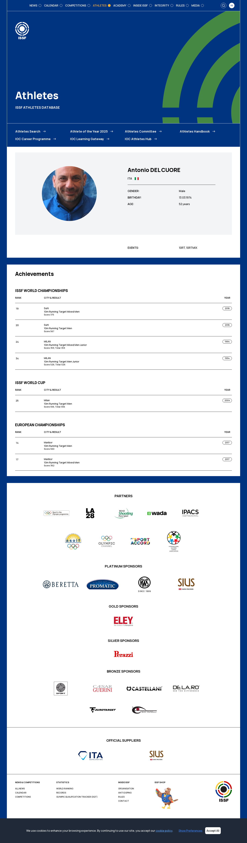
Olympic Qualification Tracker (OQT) (77, 797)
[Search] (223, 5)
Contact (123, 801)
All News (20, 788)
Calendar (20, 792)
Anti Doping (125, 792)
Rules (121, 797)
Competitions (23, 797)
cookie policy (164, 831)
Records (61, 792)
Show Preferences (190, 831)
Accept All (213, 831)
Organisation (126, 788)
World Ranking (64, 788)
